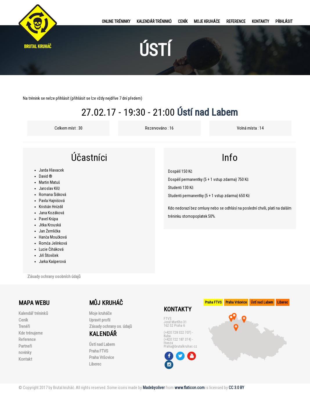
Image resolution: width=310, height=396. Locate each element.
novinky (25, 352)
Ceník (183, 21)
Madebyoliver (154, 387)
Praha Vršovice (101, 357)
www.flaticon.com (189, 387)
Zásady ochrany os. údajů (110, 326)
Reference (236, 21)
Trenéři (24, 326)
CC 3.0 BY (236, 387)
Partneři (25, 346)
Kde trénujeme (31, 333)
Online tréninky (116, 21)
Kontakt (25, 359)
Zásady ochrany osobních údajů (53, 276)
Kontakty (260, 21)
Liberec (95, 364)
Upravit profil (99, 320)
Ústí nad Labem (207, 112)
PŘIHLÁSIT (284, 21)
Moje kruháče (207, 21)
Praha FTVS (98, 351)
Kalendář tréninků (154, 21)
